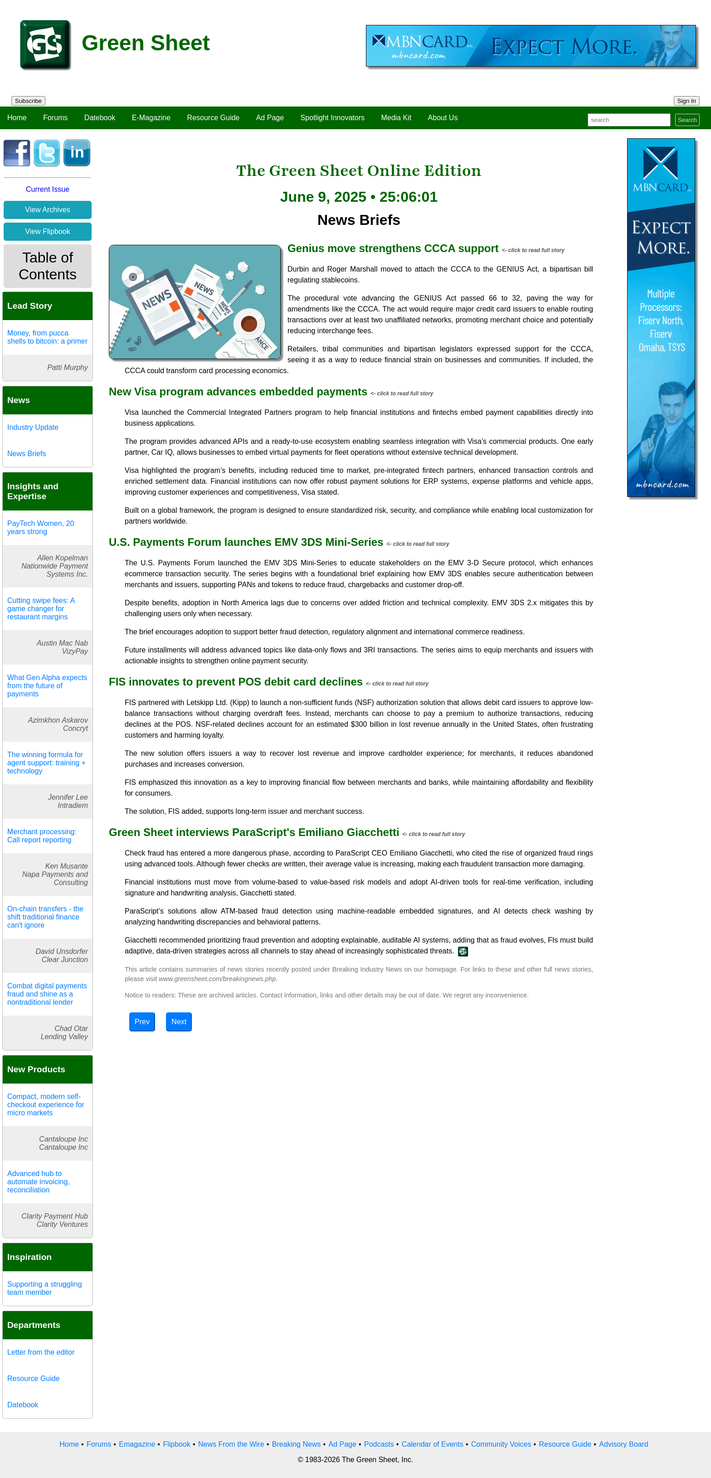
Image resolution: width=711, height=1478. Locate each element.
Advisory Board (623, 1444)
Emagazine (137, 1444)
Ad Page (270, 118)
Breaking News (296, 1444)
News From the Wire (231, 1444)
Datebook (100, 118)
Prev (142, 1022)
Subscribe (28, 100)
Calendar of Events (432, 1444)
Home (17, 118)
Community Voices (501, 1444)
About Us (443, 118)
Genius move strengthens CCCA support (393, 248)
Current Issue (47, 189)
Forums (55, 118)
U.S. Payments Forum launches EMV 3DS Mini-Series (246, 542)
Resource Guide (213, 118)
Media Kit (396, 118)
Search (687, 120)
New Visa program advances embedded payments (238, 391)
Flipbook (176, 1444)
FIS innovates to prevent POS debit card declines (236, 682)
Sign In (686, 100)
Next (178, 1022)
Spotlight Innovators (333, 118)
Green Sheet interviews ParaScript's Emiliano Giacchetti (254, 832)
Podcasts (379, 1444)
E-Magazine (151, 118)
